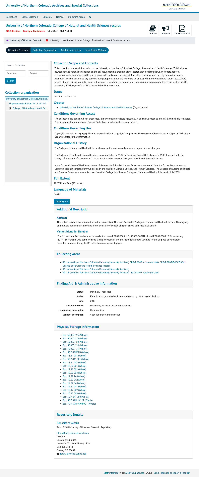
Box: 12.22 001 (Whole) (74, 366)
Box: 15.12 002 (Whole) (74, 390)
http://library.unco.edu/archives (73, 433)
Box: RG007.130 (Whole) (75, 345)
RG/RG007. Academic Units (145, 262)
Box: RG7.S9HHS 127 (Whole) (78, 400)
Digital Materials (30, 17)
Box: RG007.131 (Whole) (75, 348)
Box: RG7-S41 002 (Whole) (76, 397)
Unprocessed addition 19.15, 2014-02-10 (29, 103)
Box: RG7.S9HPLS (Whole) (76, 352)
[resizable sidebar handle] (50, 123)
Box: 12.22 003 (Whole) (74, 372)
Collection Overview (18, 50)
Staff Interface (111, 473)
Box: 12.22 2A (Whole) (74, 379)
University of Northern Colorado (26, 40)
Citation (153, 30)
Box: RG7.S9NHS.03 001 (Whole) (79, 403)
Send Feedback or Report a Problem (172, 473)
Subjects (47, 17)
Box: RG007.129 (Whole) (75, 342)
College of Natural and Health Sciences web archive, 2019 (41, 108)
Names (60, 17)
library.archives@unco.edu (73, 453)
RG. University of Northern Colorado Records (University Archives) (96, 262)
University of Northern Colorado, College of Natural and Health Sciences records (46, 98)
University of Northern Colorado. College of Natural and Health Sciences (96, 107)
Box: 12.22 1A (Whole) (74, 376)
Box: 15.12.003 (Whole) (74, 393)
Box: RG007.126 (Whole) (75, 335)
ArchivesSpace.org (134, 473)
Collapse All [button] (62, 201)
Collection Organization (45, 50)
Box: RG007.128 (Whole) (75, 338)
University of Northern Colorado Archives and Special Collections (52, 5)
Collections (11, 17)
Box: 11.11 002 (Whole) (74, 362)
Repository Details (70, 414)
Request (165, 30)
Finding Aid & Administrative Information (87, 283)
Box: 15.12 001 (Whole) (74, 386)
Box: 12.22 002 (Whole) (74, 369)
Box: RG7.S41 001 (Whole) (76, 359)
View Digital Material (95, 50)
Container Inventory (71, 50)
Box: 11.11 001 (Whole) (74, 355)
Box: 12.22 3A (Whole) (74, 383)
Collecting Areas (76, 17)
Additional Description (73, 209)
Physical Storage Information (78, 326)
